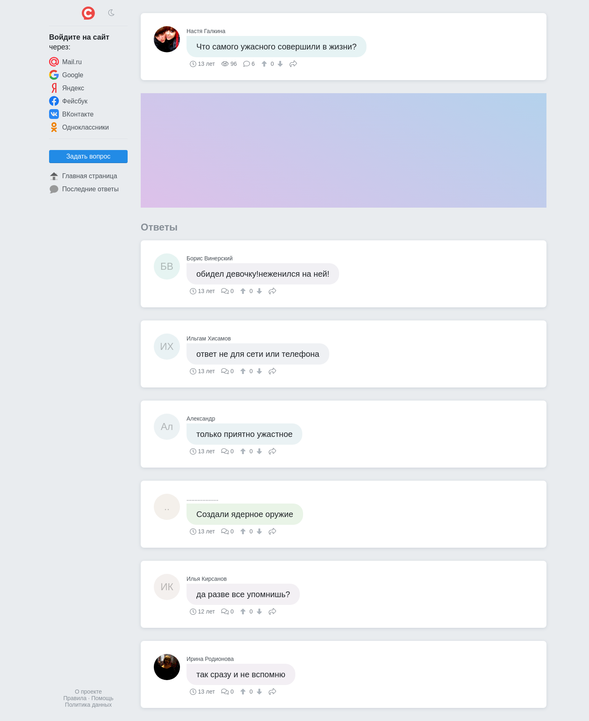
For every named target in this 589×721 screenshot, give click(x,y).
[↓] (279, 63)
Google (66, 75)
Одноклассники (79, 127)
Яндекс (66, 88)
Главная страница (83, 176)
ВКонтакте (71, 114)
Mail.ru (65, 62)
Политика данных (88, 704)
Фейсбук (68, 101)
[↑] (265, 63)
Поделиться (293, 63)
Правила (75, 698)
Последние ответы (84, 189)
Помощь (102, 698)
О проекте (88, 691)
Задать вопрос (88, 156)
